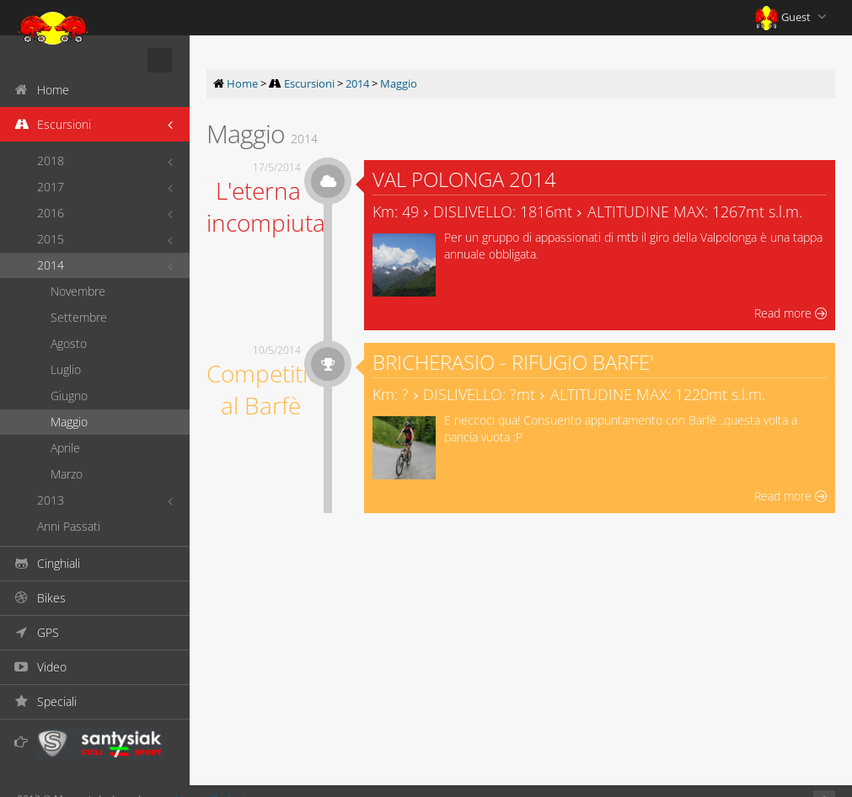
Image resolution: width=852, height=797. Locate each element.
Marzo (67, 474)
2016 (50, 213)
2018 (50, 160)
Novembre (78, 291)
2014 (50, 265)
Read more (790, 313)
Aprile (65, 448)
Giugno (69, 396)
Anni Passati (68, 526)
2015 (50, 239)
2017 (50, 187)
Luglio (66, 369)
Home (242, 83)
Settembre (79, 317)
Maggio (69, 422)
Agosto (69, 343)
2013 (50, 500)
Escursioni (309, 83)
